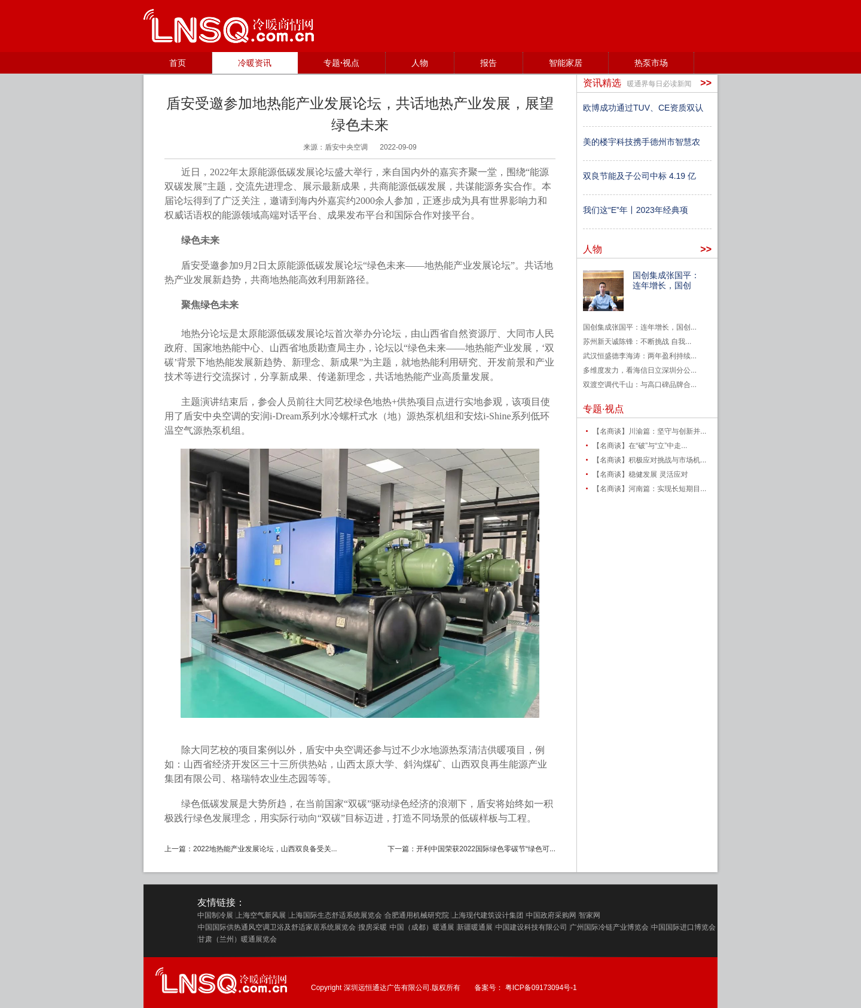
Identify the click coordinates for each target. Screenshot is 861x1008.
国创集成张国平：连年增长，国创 (666, 280)
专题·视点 (341, 63)
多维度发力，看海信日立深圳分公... (640, 370)
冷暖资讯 (254, 63)
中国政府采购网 (551, 915)
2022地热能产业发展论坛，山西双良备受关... (265, 849)
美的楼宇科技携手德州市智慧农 (641, 142)
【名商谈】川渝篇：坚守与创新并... (649, 431)
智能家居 (565, 63)
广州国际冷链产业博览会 (609, 927)
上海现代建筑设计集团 (487, 915)
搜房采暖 (372, 927)
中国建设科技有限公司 (531, 927)
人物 (419, 63)
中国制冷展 (215, 915)
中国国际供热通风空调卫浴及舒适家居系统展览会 (277, 927)
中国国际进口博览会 (683, 927)
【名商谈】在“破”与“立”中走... (640, 445)
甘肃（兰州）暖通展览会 (237, 939)
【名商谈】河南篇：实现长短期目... (649, 489)
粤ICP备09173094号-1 (541, 987)
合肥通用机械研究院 (416, 915)
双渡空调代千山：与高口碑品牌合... (640, 384)
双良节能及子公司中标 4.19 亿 (639, 176)
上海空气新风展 (261, 915)
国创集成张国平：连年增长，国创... (640, 327)
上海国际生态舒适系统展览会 (335, 915)
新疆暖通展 (475, 927)
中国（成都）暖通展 (422, 927)
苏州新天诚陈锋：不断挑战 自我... (637, 341)
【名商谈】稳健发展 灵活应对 (640, 474)
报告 (488, 63)
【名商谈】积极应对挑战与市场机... (649, 460)
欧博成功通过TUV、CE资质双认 (643, 107)
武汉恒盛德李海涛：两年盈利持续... (640, 356)
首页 (177, 63)
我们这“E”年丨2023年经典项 (635, 210)
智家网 (589, 915)
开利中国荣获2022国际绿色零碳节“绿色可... (485, 849)
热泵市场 (651, 63)
